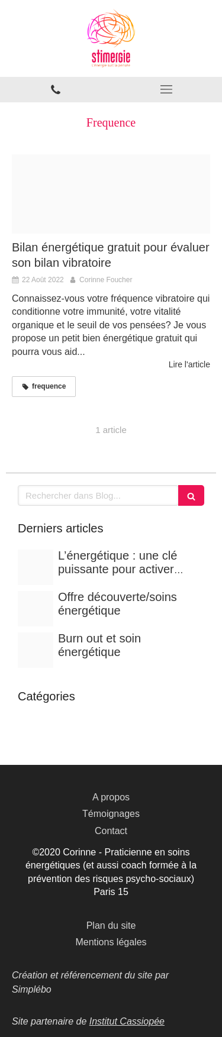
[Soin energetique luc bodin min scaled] (35, 608)
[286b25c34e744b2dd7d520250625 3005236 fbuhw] (35, 567)
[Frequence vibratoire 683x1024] (111, 194)
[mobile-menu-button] (167, 89)
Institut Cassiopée (127, 1021)
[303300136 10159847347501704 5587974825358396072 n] (35, 650)
